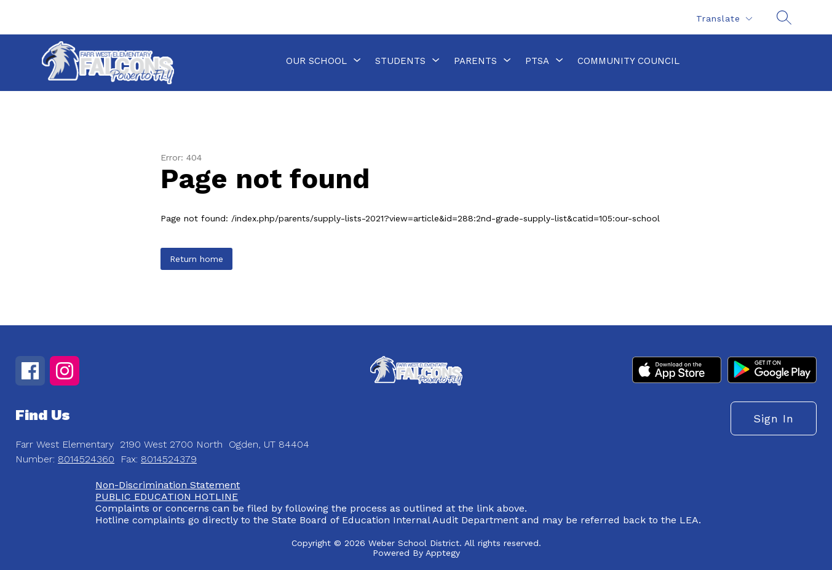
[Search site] (784, 17)
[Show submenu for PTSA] (537, 60)
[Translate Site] (724, 18)
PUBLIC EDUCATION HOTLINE (166, 496)
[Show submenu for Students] (400, 60)
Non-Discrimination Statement (167, 485)
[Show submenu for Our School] (316, 60)
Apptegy (443, 553)
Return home (196, 259)
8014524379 (169, 459)
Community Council (628, 60)
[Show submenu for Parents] (475, 60)
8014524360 (86, 459)
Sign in (773, 418)
